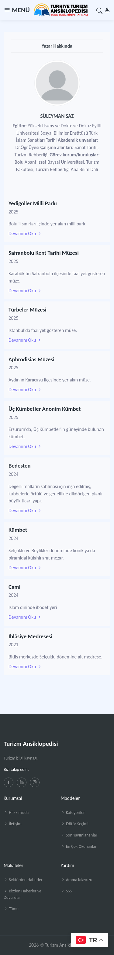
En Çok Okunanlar (79, 846)
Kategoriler (73, 812)
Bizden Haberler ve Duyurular (22, 894)
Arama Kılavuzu (76, 879)
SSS (66, 891)
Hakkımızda (16, 812)
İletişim (12, 823)
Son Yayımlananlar (79, 835)
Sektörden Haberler (23, 879)
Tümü (11, 908)
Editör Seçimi (74, 823)
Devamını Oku (25, 233)
